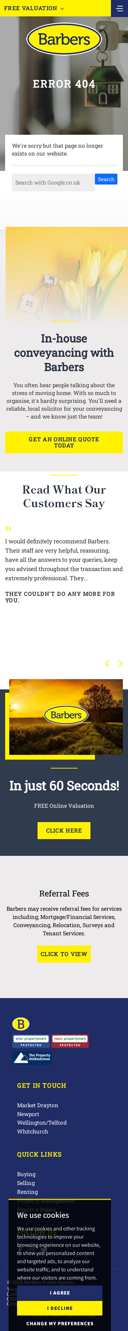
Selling (26, 1182)
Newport (28, 1113)
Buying (26, 1174)
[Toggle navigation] (119, 8)
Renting (27, 1191)
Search (106, 179)
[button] (107, 663)
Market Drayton (37, 1105)
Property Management (46, 1200)
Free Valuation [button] (34, 8)
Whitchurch (32, 1131)
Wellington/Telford (42, 1122)
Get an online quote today (64, 442)
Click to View (64, 953)
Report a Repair (37, 1209)
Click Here (64, 830)
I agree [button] (60, 1318)
